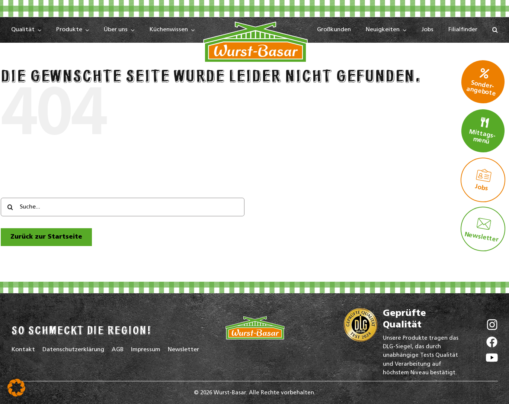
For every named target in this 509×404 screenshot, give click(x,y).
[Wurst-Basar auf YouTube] (492, 359)
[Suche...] (122, 207)
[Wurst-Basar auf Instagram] (492, 326)
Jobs (483, 180)
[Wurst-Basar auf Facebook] (491, 343)
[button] (495, 30)
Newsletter (481, 229)
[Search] (10, 207)
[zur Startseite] (46, 237)
